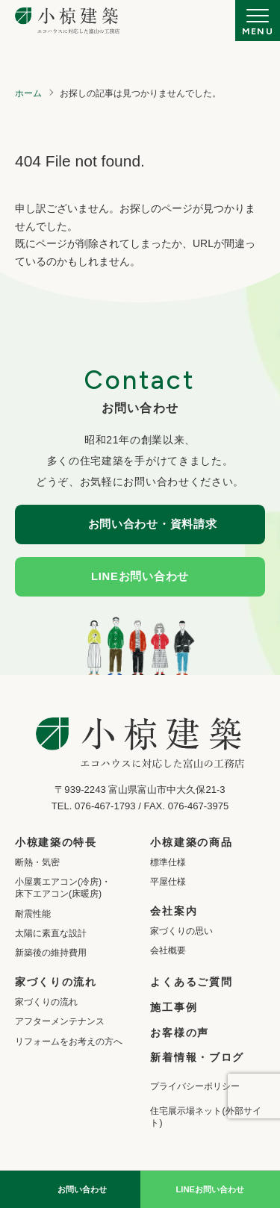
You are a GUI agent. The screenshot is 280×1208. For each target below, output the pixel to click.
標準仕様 (168, 862)
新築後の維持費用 (51, 952)
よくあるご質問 (191, 982)
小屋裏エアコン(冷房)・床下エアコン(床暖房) (63, 888)
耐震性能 (33, 914)
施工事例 (173, 1007)
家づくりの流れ (46, 1002)
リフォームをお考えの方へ (68, 1041)
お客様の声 (179, 1033)
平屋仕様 (168, 882)
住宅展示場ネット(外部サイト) (205, 1117)
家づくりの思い (181, 931)
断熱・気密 (37, 862)
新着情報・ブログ (196, 1057)
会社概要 (168, 950)
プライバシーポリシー (195, 1086)
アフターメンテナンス (60, 1021)
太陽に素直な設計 (51, 933)
